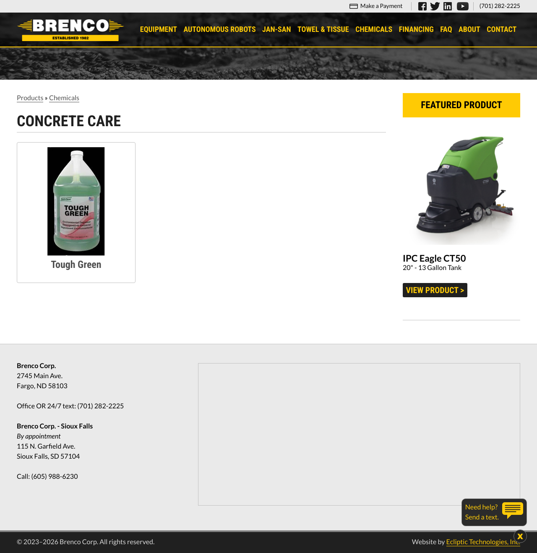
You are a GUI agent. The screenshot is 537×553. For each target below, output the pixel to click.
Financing (416, 29)
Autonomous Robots (220, 29)
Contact (502, 29)
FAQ (446, 29)
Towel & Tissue (323, 29)
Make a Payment (381, 5)
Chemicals (374, 29)
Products (30, 98)
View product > (435, 290)
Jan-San (277, 29)
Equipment (159, 29)
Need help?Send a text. (482, 512)
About (470, 29)
